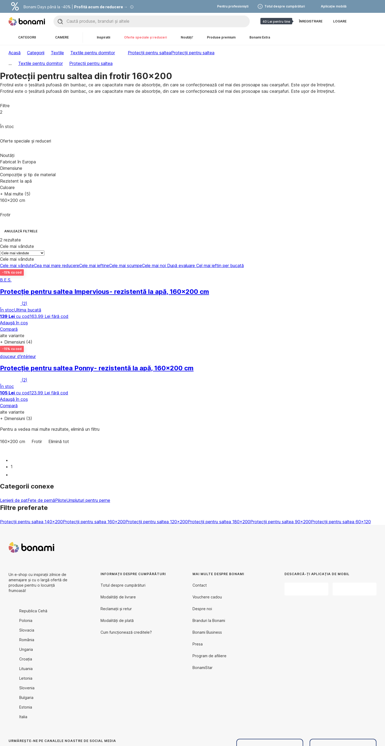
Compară (9, 329)
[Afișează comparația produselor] (359, 21)
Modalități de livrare (118, 597)
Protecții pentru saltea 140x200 (31, 521)
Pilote (60, 500)
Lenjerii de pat (14, 500)
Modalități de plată (117, 620)
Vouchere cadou (207, 597)
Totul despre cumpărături (123, 585)
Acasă (15, 52)
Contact (199, 585)
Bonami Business (207, 632)
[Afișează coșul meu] (372, 21)
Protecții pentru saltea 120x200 (156, 521)
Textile (57, 52)
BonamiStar (202, 667)
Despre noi (202, 608)
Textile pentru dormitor (92, 52)
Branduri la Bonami (208, 620)
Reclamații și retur (116, 608)
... (10, 63)
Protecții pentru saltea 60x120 (341, 521)
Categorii (35, 52)
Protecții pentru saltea (192, 52)
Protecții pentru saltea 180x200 (219, 521)
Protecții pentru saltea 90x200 (280, 521)
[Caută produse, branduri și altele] (158, 21)
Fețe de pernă (41, 500)
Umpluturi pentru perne (88, 500)
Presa (197, 644)
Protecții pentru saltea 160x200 (94, 521)
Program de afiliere (209, 655)
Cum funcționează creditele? (126, 632)
